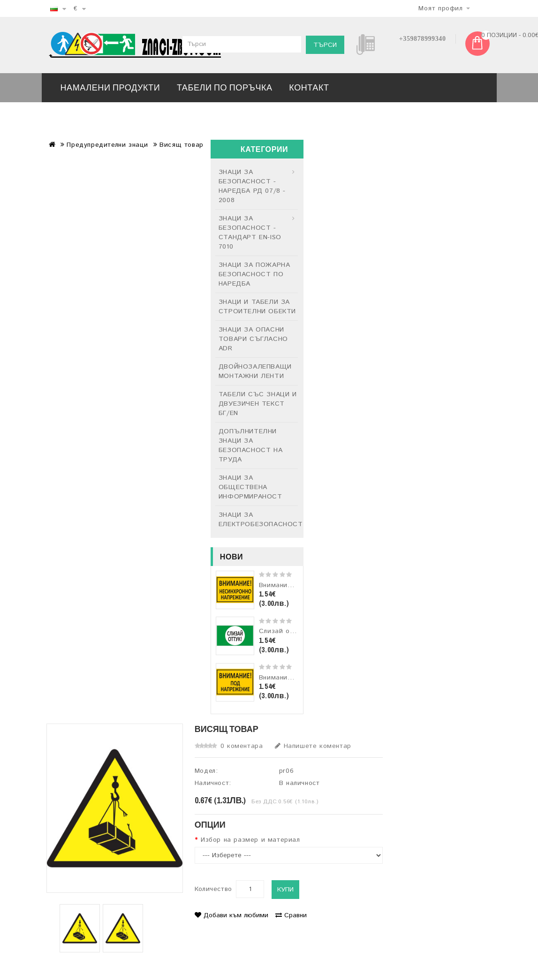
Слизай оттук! (282, 631)
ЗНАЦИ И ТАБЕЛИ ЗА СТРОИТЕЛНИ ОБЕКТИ (257, 306)
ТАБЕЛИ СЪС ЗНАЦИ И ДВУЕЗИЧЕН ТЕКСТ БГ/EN (258, 404)
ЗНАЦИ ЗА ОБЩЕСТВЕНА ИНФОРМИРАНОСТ (250, 487)
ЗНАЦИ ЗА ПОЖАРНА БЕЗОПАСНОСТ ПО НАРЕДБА (254, 274)
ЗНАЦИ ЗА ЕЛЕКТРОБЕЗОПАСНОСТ (258, 519)
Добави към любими (231, 915)
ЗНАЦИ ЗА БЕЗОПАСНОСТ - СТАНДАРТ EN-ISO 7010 (250, 232)
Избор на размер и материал (250, 840)
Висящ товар (181, 145)
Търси (325, 45)
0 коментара (241, 746)
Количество (213, 889)
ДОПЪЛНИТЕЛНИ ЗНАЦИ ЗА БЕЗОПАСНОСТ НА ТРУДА (250, 445)
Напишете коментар (313, 746)
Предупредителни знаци (107, 145)
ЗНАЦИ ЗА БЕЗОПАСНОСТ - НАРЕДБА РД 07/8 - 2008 (252, 186)
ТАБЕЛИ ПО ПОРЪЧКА (225, 87)
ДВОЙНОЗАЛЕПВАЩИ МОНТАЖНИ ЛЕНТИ (255, 371)
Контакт (309, 87)
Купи (285, 889)
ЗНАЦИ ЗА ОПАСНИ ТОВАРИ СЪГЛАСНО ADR (253, 339)
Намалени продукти (110, 87)
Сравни (291, 915)
